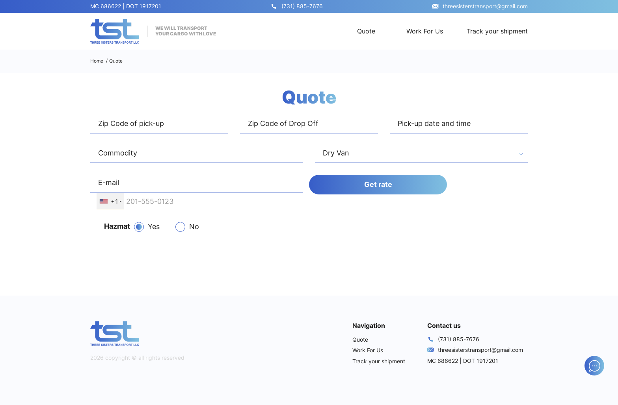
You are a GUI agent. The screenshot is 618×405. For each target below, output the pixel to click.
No (194, 226)
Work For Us (424, 31)
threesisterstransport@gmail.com (485, 6)
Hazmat (117, 226)
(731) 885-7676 (302, 6)
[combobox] (421, 154)
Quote (366, 31)
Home (96, 61)
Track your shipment (497, 31)
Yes (154, 226)
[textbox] (421, 154)
